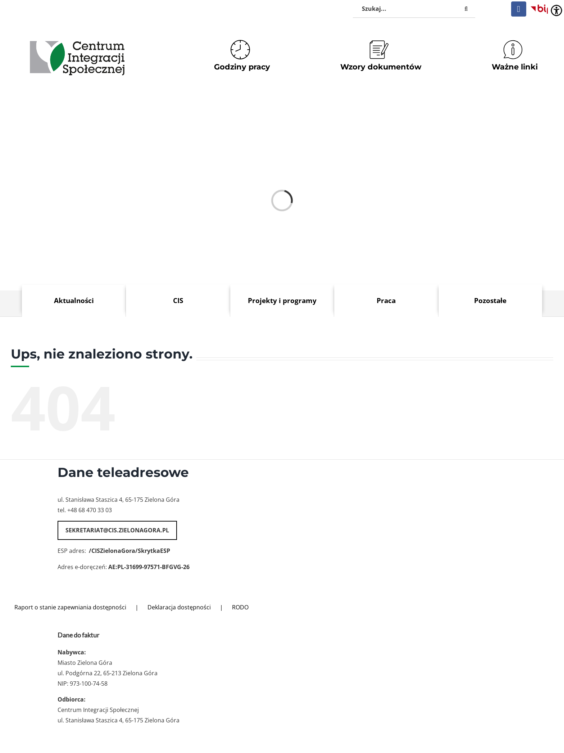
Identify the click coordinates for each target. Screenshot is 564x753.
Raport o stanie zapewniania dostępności (70, 607)
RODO (240, 607)
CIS (178, 300)
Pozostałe (490, 300)
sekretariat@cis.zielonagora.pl (117, 530)
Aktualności (74, 300)
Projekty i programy (282, 300)
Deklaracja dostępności (179, 607)
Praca (386, 300)
